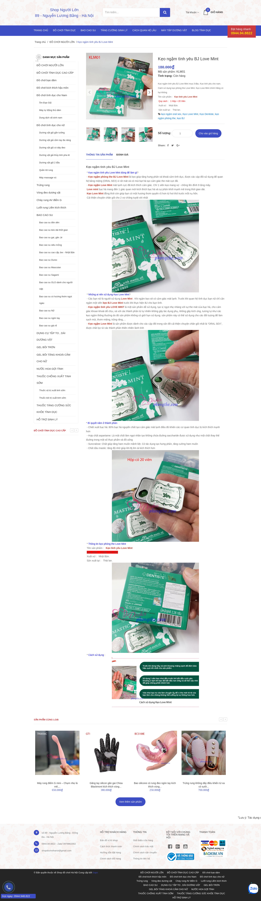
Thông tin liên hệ (141, 858)
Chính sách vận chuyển (145, 852)
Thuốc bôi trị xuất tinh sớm (52, 398)
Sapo (95, 872)
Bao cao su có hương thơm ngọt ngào (55, 299)
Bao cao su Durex (48, 260)
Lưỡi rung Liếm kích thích (51, 207)
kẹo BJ (181, 118)
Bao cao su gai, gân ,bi (50, 237)
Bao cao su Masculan (50, 267)
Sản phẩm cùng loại (46, 719)
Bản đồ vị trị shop (109, 840)
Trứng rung (43, 185)
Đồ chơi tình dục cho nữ (51, 125)
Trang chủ (41, 30)
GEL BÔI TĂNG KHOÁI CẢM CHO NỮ (53, 358)
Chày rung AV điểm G (49, 200)
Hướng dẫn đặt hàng (110, 852)
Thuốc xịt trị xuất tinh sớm (52, 390)
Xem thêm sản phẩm (130, 801)
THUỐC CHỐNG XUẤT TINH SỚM (54, 379)
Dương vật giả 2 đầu (49, 162)
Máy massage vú (47, 177)
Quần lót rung (46, 170)
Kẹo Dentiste (207, 114)
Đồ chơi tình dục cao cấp (50, 430)
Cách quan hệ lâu (144, 30)
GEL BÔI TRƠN (46, 347)
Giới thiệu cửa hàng (143, 840)
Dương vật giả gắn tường (52, 132)
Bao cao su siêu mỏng (50, 245)
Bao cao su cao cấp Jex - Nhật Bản (57, 252)
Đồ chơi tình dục (64, 30)
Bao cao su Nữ (46, 310)
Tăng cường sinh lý (114, 30)
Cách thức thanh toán (111, 846)
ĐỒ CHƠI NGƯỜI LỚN (62, 42)
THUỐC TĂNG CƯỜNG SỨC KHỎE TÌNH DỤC (54, 408)
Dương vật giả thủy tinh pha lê (54, 155)
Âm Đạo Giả (45, 102)
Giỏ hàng (217, 12)
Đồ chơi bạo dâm (46, 80)
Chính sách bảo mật (143, 846)
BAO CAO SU (45, 214)
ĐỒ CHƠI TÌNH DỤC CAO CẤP (55, 72)
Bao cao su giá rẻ (48, 325)
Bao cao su (88, 30)
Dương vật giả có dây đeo (52, 147)
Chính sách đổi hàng (110, 858)
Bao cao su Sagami (49, 275)
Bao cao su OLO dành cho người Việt (55, 285)
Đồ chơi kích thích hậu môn (52, 87)
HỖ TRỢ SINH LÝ (47, 419)
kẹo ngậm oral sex (171, 114)
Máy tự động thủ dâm (50, 110)
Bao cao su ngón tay (49, 318)
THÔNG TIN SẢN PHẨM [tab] (99, 154)
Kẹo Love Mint (190, 114)
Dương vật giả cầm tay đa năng (55, 140)
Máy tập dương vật (174, 30)
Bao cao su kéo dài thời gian (53, 230)
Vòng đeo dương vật (48, 192)
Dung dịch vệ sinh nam (50, 117)
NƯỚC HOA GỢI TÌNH (50, 368)
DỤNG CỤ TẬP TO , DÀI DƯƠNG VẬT (51, 336)
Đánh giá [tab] (122, 154)
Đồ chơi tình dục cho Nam (52, 95)
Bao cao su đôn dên (49, 222)
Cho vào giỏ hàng (208, 133)
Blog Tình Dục (201, 30)
